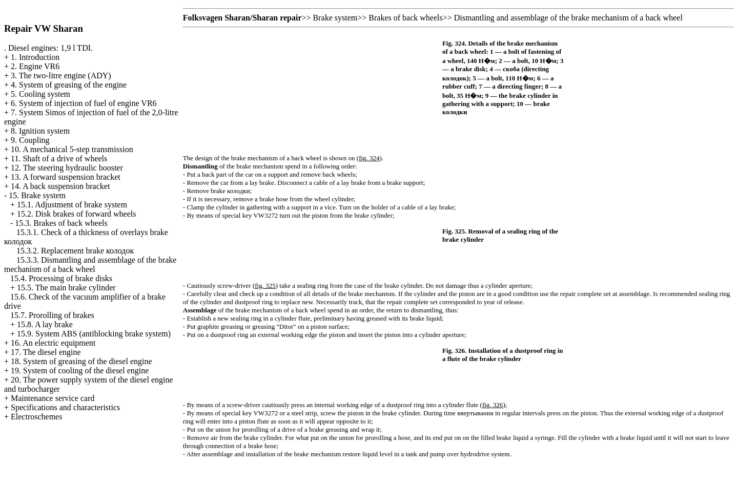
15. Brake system (37, 195)
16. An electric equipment (53, 342)
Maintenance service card (52, 398)
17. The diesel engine (46, 352)
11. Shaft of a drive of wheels (59, 158)
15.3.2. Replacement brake (75, 250)
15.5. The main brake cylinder (66, 287)
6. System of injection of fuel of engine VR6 (84, 103)
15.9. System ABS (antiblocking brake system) (94, 333)
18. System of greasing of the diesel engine (81, 361)
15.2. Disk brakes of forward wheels (76, 213)
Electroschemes (36, 416)
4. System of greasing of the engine (69, 84)
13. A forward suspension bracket (65, 177)
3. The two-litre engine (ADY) (61, 75)
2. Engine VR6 (35, 66)
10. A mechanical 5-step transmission (72, 149)
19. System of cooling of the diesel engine (80, 370)
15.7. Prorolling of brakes (52, 315)
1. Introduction (35, 57)
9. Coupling (30, 140)
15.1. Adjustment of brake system (72, 204)
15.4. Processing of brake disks (61, 278)
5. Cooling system (40, 94)
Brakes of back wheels (405, 17)
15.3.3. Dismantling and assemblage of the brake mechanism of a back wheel (90, 264)
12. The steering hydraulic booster (67, 167)
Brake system (335, 17)
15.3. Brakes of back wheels (61, 223)
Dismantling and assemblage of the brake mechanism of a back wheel (568, 17)
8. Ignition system (40, 130)
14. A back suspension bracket (60, 186)
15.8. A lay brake (45, 324)
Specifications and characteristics (65, 407)
